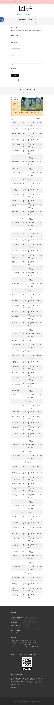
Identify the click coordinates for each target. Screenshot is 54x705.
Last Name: (14, 42)
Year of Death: (15, 48)
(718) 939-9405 (18, 14)
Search (15, 75)
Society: (13, 55)
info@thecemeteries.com (20, 632)
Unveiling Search (32, 22)
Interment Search (22, 22)
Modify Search (27, 92)
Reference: (14, 68)
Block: (13, 61)
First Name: (14, 35)
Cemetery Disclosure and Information (25, 654)
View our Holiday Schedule (18, 649)
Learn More (13, 687)
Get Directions (26, 14)
